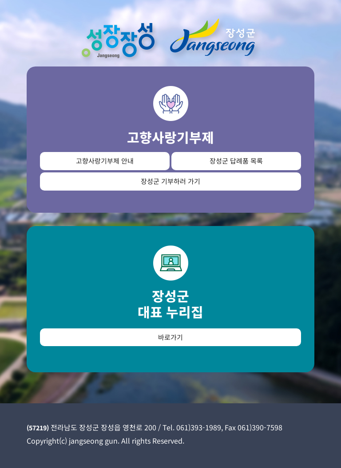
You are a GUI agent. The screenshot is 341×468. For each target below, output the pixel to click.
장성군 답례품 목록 (236, 160)
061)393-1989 (198, 427)
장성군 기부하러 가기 (170, 181)
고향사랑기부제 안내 (105, 160)
